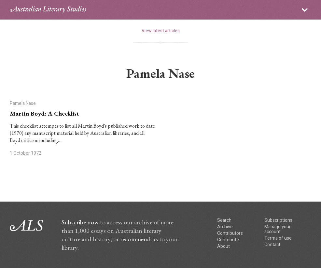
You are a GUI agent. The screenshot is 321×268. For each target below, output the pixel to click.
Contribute (228, 239)
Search (224, 220)
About (223, 246)
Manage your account (277, 229)
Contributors (230, 233)
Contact (272, 244)
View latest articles (161, 30)
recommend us (139, 239)
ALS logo (48, 9)
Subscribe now (80, 222)
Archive (225, 226)
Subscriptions (278, 220)
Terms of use (278, 238)
